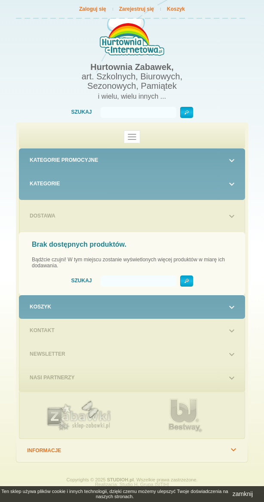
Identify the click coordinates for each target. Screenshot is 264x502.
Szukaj (81, 112)
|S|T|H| (162, 484)
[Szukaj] (138, 112)
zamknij (243, 493)
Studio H (129, 484)
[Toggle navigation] (132, 136)
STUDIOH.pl (120, 479)
